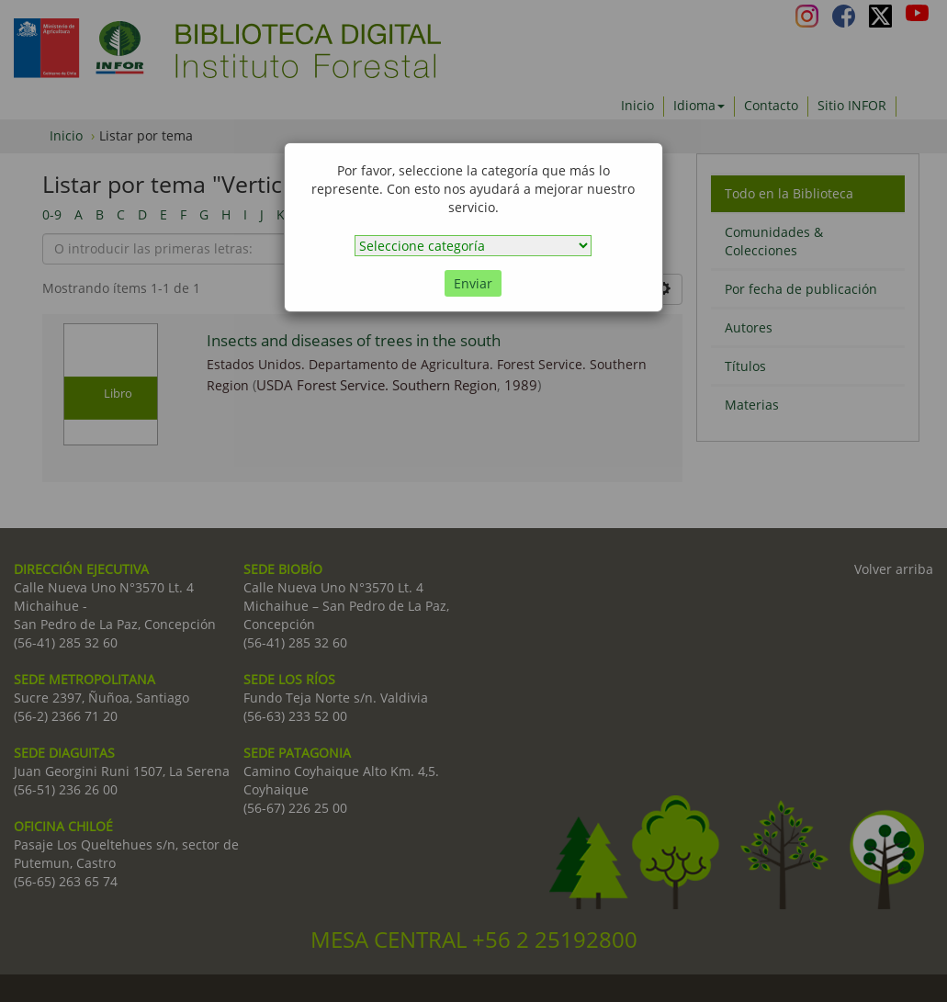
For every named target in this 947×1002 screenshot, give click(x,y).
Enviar (473, 283)
